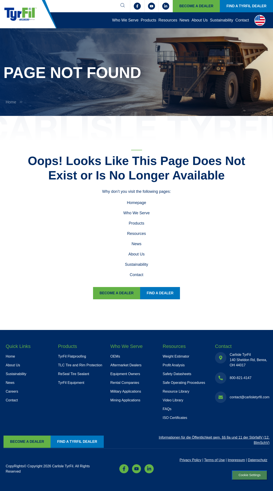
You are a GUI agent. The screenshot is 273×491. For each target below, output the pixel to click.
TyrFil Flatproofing (72, 356)
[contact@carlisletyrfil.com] (220, 397)
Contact (242, 20)
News (184, 20)
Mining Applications (125, 400)
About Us (200, 20)
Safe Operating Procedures (184, 383)
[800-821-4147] (220, 378)
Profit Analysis (174, 365)
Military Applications (125, 391)
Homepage (136, 202)
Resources (168, 20)
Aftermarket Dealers (125, 365)
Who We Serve (125, 20)
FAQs (167, 409)
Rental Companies (124, 383)
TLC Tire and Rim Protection (80, 365)
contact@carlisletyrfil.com (249, 397)
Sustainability (221, 20)
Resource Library (176, 391)
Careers (12, 391)
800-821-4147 (241, 378)
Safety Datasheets (177, 374)
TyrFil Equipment (71, 383)
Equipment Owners (125, 374)
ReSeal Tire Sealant (73, 374)
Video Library (173, 400)
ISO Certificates (175, 418)
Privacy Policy (190, 460)
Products (148, 20)
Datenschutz (257, 460)
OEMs (115, 356)
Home (11, 102)
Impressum (236, 460)
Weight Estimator (176, 356)
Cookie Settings (249, 475)
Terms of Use (214, 460)
